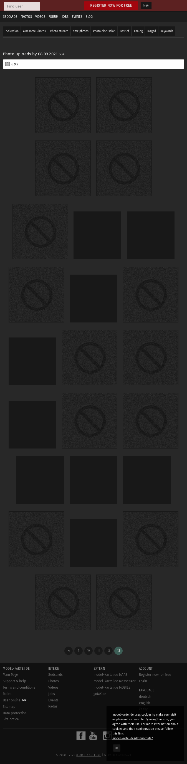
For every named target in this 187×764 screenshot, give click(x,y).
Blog (89, 17)
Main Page (10, 675)
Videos (40, 17)
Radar (52, 706)
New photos (81, 31)
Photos (26, 17)
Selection (12, 31)
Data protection (15, 713)
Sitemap (9, 707)
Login (146, 5)
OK (116, 747)
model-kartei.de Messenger (114, 681)
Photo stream (59, 31)
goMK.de (99, 694)
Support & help (14, 681)
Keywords (166, 31)
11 (98, 650)
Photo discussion (104, 31)
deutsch (145, 697)
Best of (124, 31)
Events (77, 17)
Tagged (151, 31)
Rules (7, 694)
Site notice (11, 719)
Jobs (65, 17)
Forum (54, 17)
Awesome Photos (34, 31)
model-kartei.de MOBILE (111, 687)
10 (88, 650)
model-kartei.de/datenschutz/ (132, 738)
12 (108, 650)
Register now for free (111, 5)
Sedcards (10, 17)
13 (118, 651)
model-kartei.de (88, 755)
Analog (138, 31)
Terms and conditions (19, 687)
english (144, 703)
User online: (14, 700)
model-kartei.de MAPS (110, 675)
